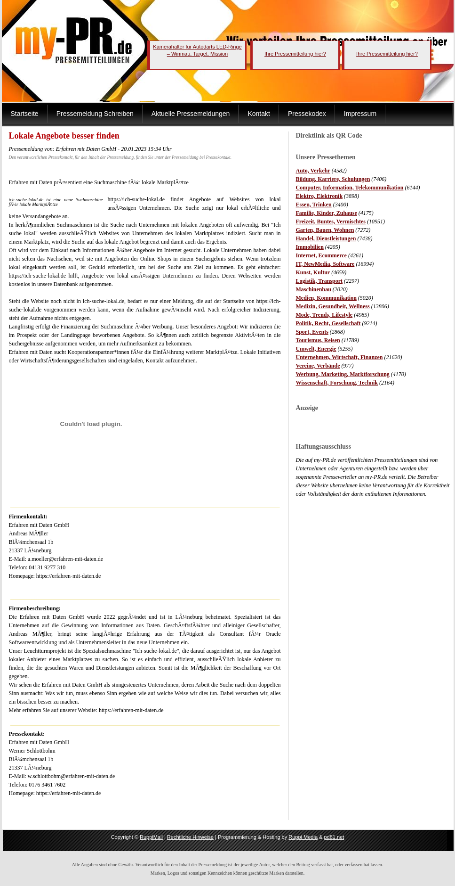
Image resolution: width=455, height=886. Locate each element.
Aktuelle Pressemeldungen (191, 113)
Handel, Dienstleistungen (326, 238)
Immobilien (310, 247)
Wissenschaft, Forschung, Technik (337, 382)
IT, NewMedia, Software (325, 264)
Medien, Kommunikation (326, 298)
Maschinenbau (313, 289)
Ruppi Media (303, 837)
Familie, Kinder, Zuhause (326, 213)
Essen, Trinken (314, 204)
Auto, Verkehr (313, 170)
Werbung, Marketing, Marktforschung (343, 374)
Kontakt (258, 113)
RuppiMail (151, 837)
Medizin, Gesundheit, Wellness (333, 306)
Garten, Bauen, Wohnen (325, 230)
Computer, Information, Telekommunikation (350, 187)
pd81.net (334, 837)
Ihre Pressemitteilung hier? (295, 54)
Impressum (360, 113)
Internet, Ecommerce (321, 255)
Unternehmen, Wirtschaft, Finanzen (339, 357)
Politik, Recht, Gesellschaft (328, 323)
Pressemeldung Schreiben (95, 113)
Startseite (25, 113)
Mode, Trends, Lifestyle (324, 315)
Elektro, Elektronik (319, 196)
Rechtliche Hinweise (190, 837)
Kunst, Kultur (313, 272)
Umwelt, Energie (316, 348)
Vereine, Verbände (318, 365)
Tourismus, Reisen (318, 340)
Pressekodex (307, 113)
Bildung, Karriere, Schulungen (333, 179)
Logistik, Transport (319, 281)
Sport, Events (312, 331)
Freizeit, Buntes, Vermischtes (331, 221)
